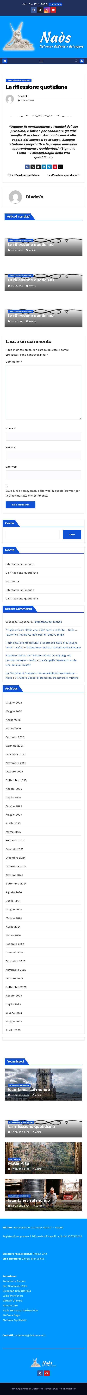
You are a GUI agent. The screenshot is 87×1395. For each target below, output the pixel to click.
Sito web (11, 466)
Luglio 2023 (13, 1004)
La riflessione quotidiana (19, 80)
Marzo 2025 (13, 831)
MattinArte (12, 581)
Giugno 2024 (14, 909)
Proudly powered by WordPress (27, 1389)
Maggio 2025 (14, 814)
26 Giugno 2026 (20, 1206)
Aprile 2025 (13, 823)
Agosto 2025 (14, 788)
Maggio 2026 (14, 711)
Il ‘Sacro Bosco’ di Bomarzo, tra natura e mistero (47, 677)
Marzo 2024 (13, 935)
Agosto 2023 (14, 995)
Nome (10, 428)
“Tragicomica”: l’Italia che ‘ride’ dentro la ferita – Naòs (40, 629)
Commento (14, 361)
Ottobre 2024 (14, 875)
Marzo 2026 (13, 728)
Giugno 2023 (14, 1012)
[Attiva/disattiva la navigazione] (41, 61)
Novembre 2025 (16, 762)
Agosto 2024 (14, 892)
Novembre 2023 (16, 969)
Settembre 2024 (16, 883)
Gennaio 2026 (15, 745)
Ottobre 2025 (14, 771)
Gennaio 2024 (15, 952)
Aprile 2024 (13, 926)
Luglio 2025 (13, 797)
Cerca (9, 523)
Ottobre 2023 (14, 978)
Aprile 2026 (13, 719)
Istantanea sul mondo (20, 564)
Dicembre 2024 (15, 857)
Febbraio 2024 (15, 943)
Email (10, 447)
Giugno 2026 (14, 702)
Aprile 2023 (13, 1030)
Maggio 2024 (14, 918)
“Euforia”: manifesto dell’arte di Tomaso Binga (35, 634)
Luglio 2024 (13, 900)
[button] (76, 60)
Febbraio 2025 (15, 840)
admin (24, 96)
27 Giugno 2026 (20, 1095)
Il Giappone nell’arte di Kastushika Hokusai (54, 647)
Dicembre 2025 (15, 754)
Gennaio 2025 (15, 849)
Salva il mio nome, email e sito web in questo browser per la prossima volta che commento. (43, 493)
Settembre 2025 (16, 780)
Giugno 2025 (14, 806)
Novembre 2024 (16, 866)
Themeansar (69, 1389)
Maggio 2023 (14, 1021)
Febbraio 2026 (15, 737)
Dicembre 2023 (15, 961)
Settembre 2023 (16, 987)
